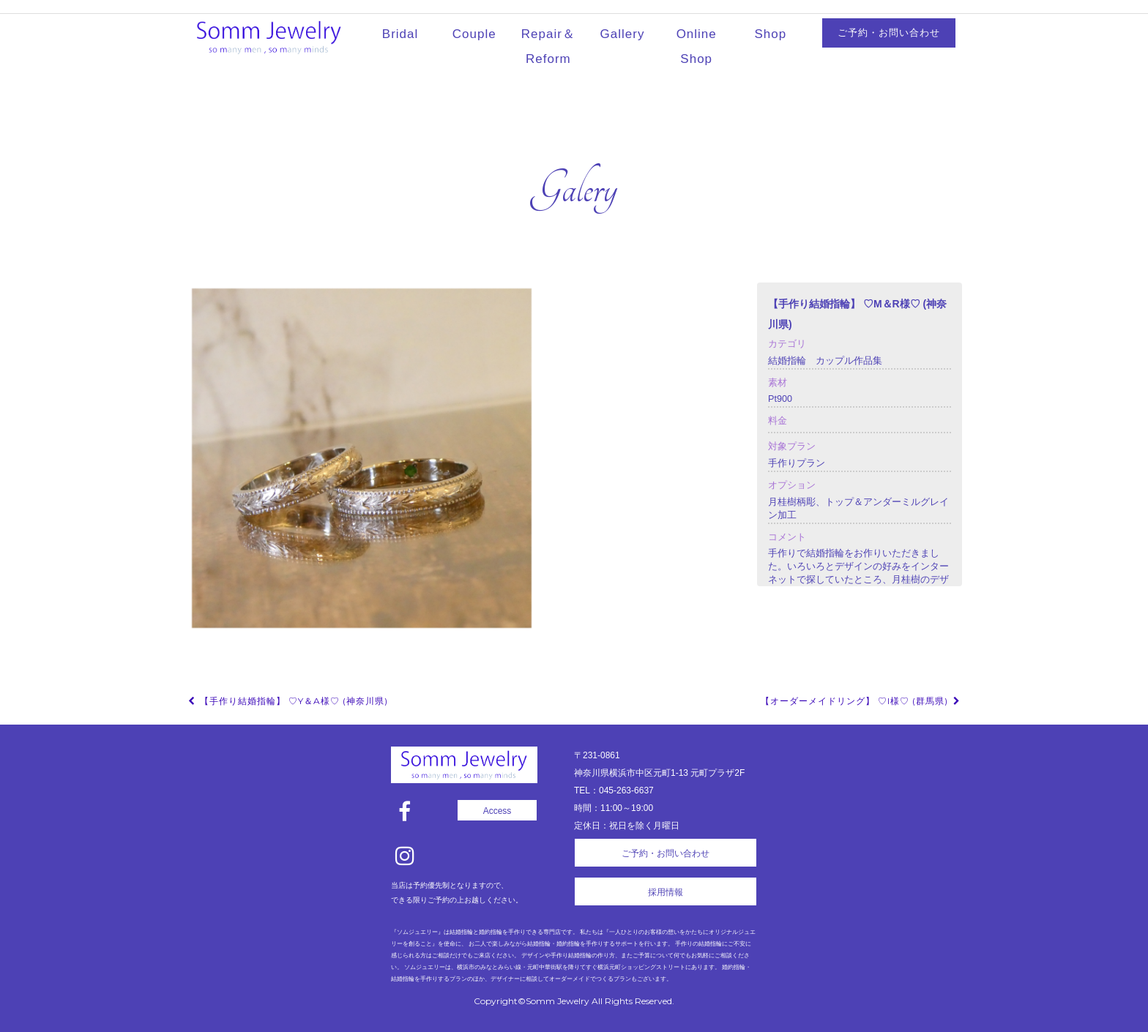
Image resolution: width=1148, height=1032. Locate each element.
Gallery (622, 34)
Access (497, 811)
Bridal (400, 34)
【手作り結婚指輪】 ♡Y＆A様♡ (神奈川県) (287, 700)
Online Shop (696, 46)
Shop (771, 34)
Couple (474, 34)
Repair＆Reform (548, 46)
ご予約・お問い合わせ (889, 32)
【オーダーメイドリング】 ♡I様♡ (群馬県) (861, 700)
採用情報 (665, 892)
